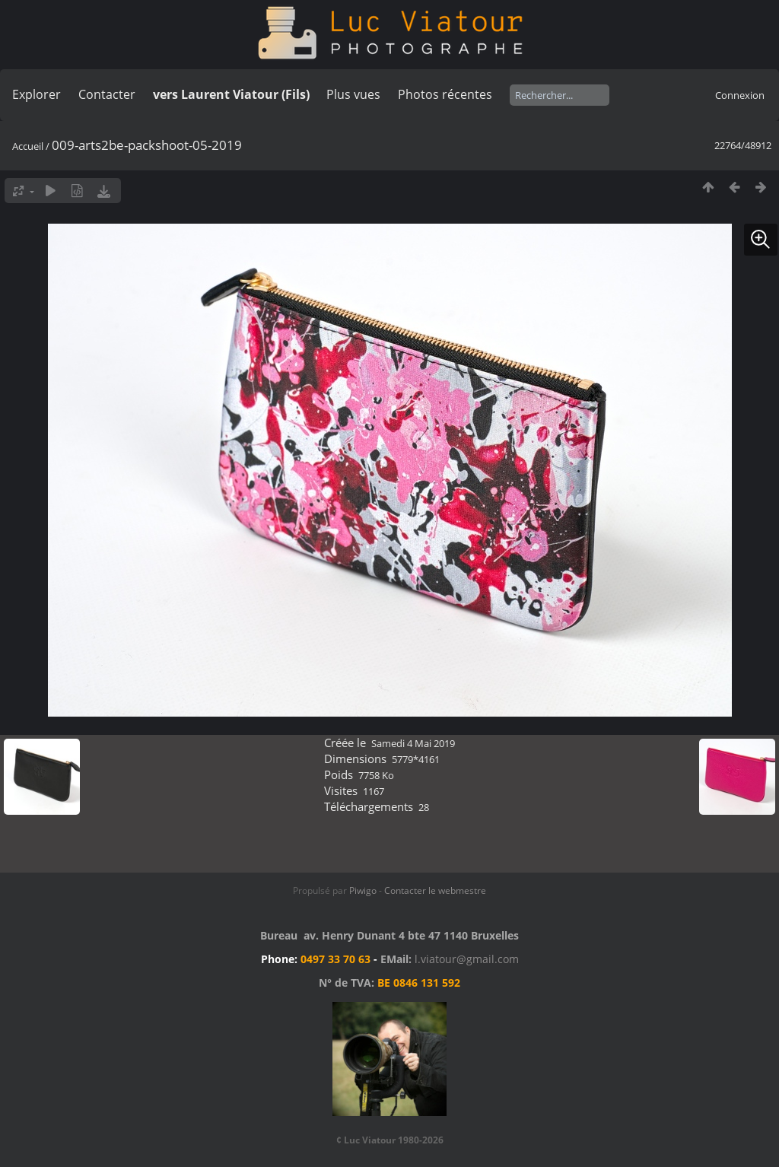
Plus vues (353, 94)
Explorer (36, 94)
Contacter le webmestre (435, 890)
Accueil (27, 146)
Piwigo (363, 890)
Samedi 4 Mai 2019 (413, 743)
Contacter (106, 94)
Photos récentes (445, 94)
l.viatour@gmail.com (467, 959)
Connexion (740, 95)
